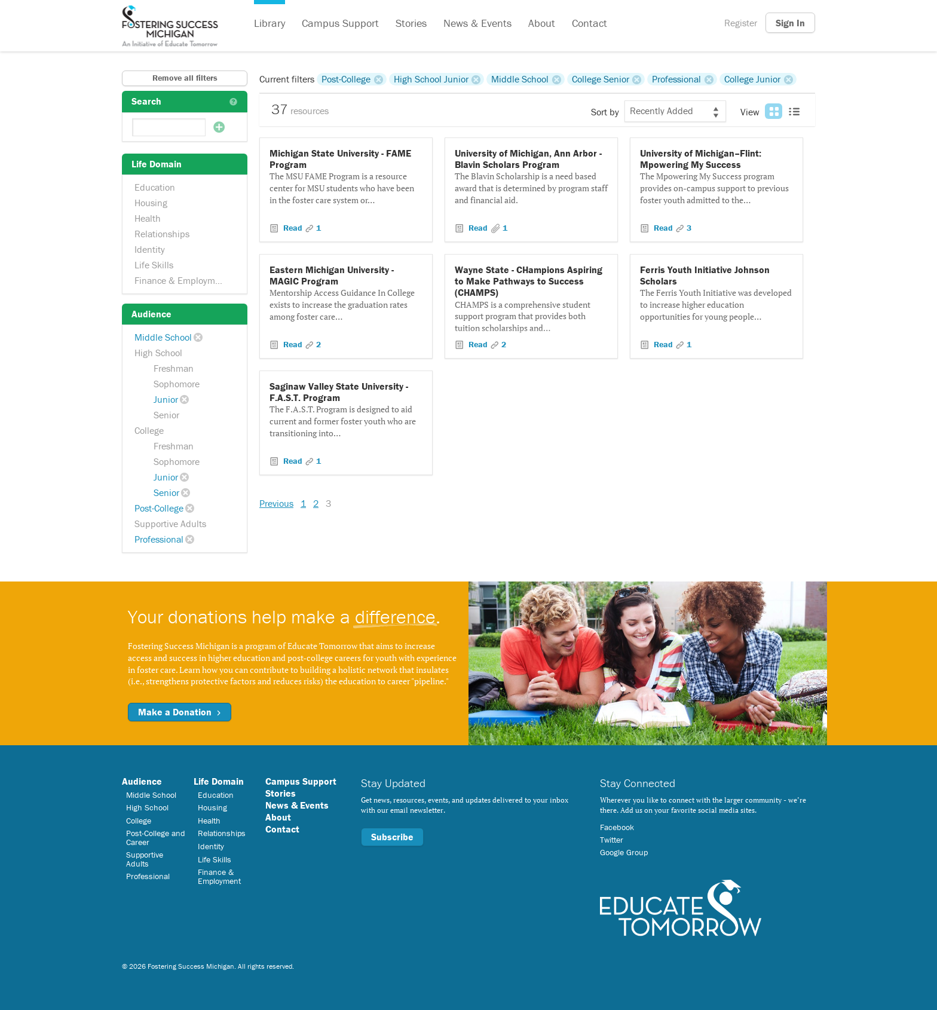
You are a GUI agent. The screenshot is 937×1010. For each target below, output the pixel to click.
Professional (158, 539)
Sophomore (177, 384)
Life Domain (219, 781)
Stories (411, 23)
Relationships (161, 234)
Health (147, 218)
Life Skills (153, 265)
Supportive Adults (170, 524)
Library (269, 23)
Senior (166, 415)
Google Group (624, 852)
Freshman (174, 368)
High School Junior (431, 79)
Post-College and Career (155, 837)
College (149, 430)
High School (158, 353)
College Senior (600, 79)
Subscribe (392, 837)
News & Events (477, 23)
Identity (149, 249)
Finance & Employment (181, 280)
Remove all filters (185, 77)
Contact (589, 23)
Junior (166, 399)
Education (154, 187)
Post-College (158, 508)
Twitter (611, 839)
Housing (150, 203)
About (541, 23)
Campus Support (340, 23)
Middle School (163, 337)
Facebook (617, 827)
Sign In (790, 23)
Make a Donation (179, 712)
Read (293, 227)
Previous (276, 503)
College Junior (752, 79)
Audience (142, 781)
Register (740, 22)
